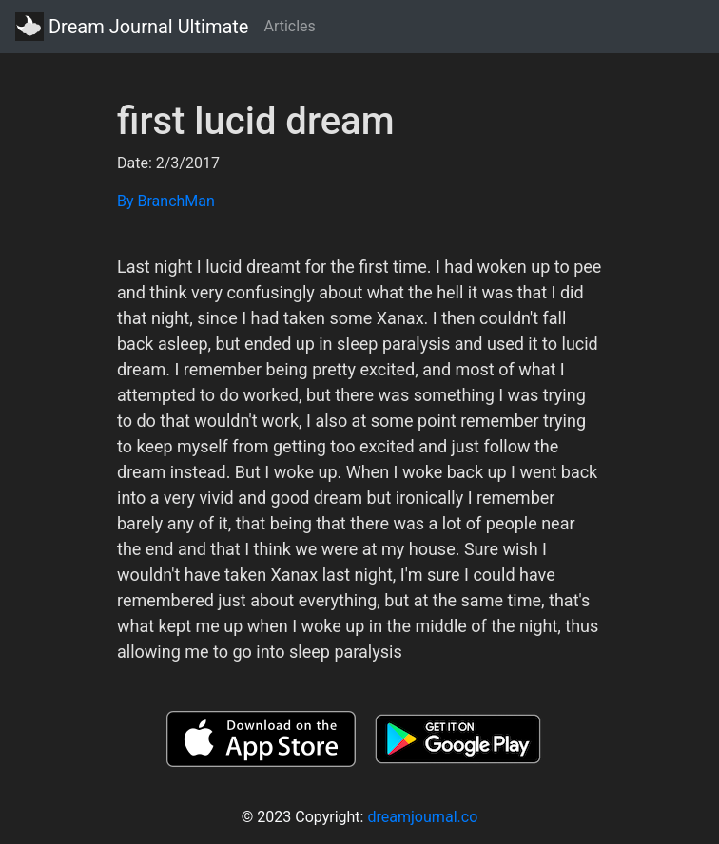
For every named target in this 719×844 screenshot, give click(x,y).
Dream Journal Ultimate (131, 26)
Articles (289, 26)
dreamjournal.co (422, 817)
